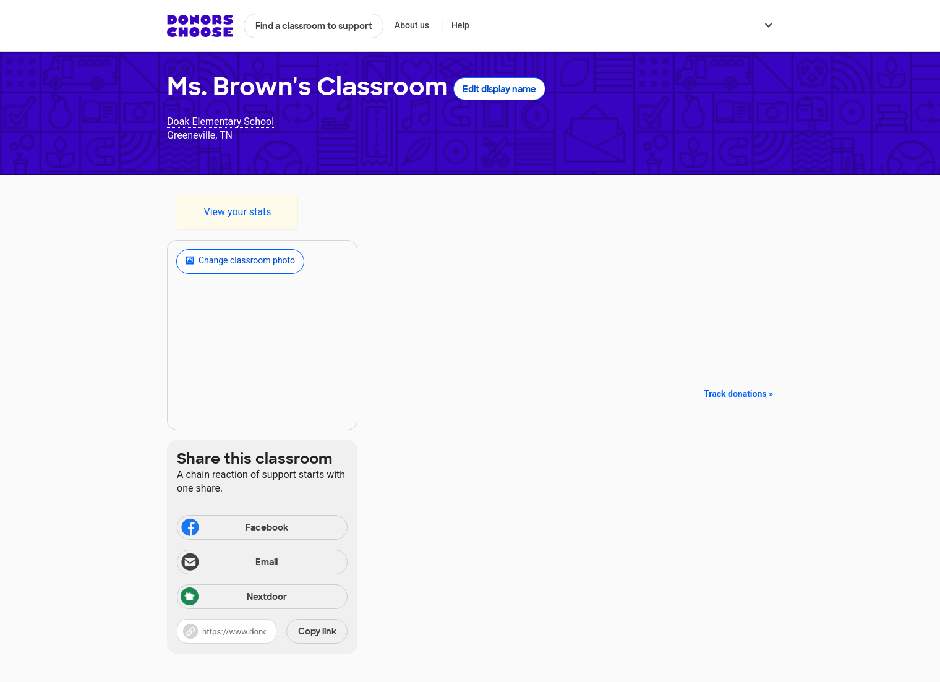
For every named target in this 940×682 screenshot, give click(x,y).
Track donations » (738, 394)
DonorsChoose (200, 26)
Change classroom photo (240, 261)
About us (412, 25)
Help (460, 25)
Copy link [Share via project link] (317, 631)
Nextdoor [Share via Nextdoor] (234, 597)
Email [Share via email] (228, 563)
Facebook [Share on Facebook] (233, 529)
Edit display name (499, 89)
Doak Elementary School (220, 121)
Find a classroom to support (313, 26)
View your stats (237, 212)
